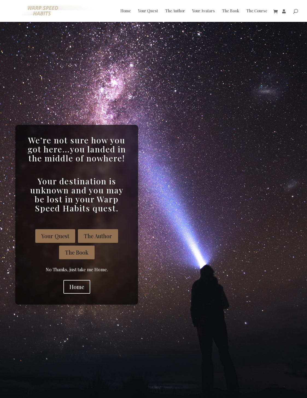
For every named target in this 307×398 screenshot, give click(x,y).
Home (125, 11)
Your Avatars (203, 11)
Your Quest (148, 11)
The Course (256, 11)
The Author (175, 11)
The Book (230, 11)
